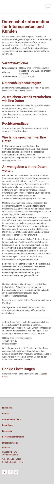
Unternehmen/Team (11, 419)
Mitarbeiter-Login (10, 443)
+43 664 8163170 (13, 459)
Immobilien (7, 408)
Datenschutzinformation (13, 437)
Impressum (7, 431)
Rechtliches (7, 425)
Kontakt (5, 413)
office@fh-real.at (15, 462)
